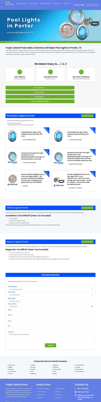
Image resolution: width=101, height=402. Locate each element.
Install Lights (12, 278)
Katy (32, 358)
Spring (55, 360)
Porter (9, 42)
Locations (58, 384)
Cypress (33, 351)
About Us (57, 3)
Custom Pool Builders (43, 375)
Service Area (40, 381)
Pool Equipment (46, 3)
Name (10, 296)
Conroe (11, 360)
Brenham (11, 355)
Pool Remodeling (60, 375)
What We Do (33, 3)
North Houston (57, 355)
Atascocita (12, 351)
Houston (33, 353)
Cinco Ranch (12, 358)
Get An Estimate (93, 4)
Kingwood (33, 360)
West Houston (79, 355)
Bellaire (10, 353)
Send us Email (83, 378)
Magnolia (55, 351)
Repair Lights (12, 284)
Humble (33, 355)
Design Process (41, 378)
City (9, 312)
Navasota (55, 353)
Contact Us (67, 3)
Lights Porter (15, 42)
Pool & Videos (21, 3)
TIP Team (40, 384)
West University (79, 358)
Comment (11, 318)
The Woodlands (79, 351)
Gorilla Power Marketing (16, 388)
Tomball (77, 353)
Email (9, 307)
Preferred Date (12, 290)
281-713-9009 (80, 4)
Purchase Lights (12, 273)
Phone (10, 301)
